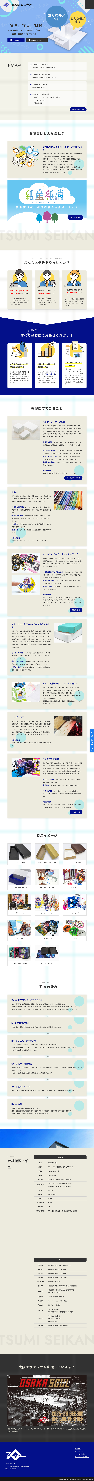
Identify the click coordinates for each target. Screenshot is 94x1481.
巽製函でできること (36, 40)
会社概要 (77, 1449)
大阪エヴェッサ (73, 1429)
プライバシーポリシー (82, 1457)
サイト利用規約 (80, 1454)
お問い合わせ (79, 1451)
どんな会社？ (15, 40)
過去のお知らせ (77, 109)
